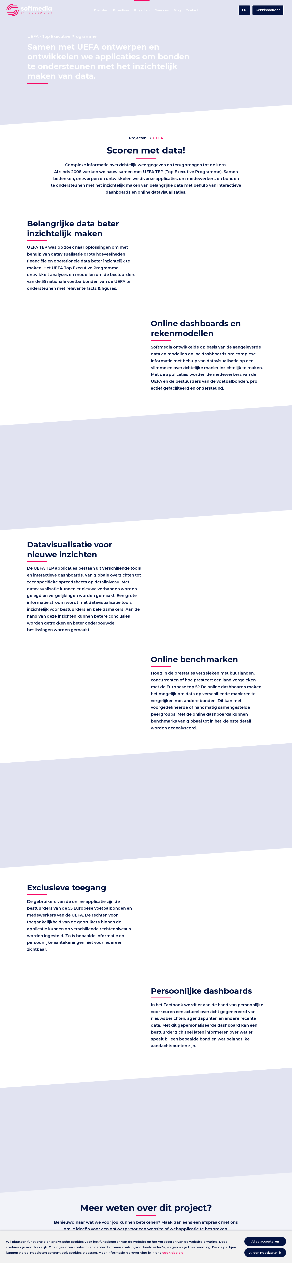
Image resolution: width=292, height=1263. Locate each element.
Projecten (138, 138)
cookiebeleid (173, 1252)
